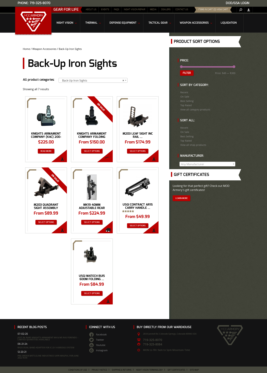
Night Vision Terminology (149, 370)
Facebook (101, 334)
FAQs (116, 10)
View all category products (195, 109)
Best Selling (187, 101)
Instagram (102, 350)
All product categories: (38, 79)
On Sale (184, 96)
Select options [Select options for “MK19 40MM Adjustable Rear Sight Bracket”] (92, 222)
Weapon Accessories (44, 49)
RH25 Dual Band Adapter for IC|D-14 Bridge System (46, 347)
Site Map (194, 370)
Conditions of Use (77, 370)
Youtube (100, 345)
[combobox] (93, 80)
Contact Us (181, 10)
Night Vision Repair (134, 10)
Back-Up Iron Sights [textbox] (92, 80)
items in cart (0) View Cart (213, 10)
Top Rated (186, 105)
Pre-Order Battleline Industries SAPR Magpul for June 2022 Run (48, 356)
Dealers (166, 10)
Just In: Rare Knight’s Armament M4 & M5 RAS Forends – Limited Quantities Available (48, 338)
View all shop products (193, 145)
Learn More (181, 198)
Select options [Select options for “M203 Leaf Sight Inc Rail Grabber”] (138, 151)
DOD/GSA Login (237, 3)
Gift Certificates (176, 370)
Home (26, 49)
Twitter (100, 339)
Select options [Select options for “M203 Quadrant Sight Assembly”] (46, 222)
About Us (91, 10)
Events (105, 10)
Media (153, 10)
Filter (187, 73)
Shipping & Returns (121, 370)
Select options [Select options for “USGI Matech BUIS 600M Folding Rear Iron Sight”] (92, 293)
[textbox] (207, 164)
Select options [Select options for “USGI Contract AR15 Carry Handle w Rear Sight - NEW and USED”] (138, 226)
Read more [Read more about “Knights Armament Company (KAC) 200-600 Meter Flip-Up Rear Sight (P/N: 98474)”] (46, 151)
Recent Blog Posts (32, 327)
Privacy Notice (99, 370)
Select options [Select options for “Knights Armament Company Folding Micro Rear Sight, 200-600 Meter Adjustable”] (92, 151)
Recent (184, 92)
